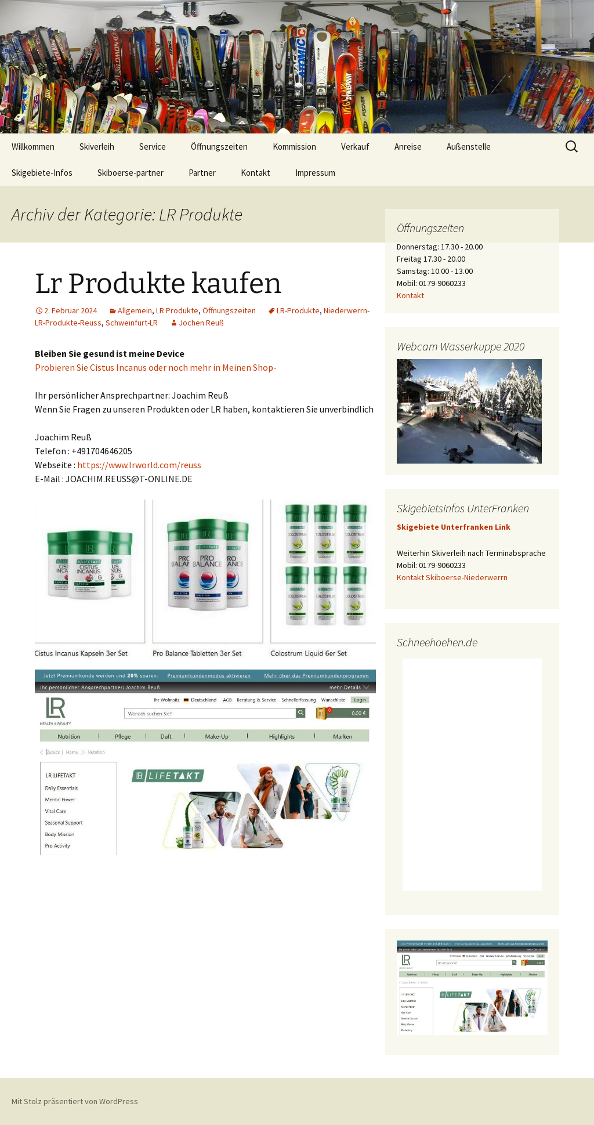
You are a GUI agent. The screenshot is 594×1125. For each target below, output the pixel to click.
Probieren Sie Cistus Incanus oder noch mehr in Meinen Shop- (156, 367)
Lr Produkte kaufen (158, 284)
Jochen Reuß (201, 322)
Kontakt (255, 172)
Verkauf (355, 146)
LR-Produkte (298, 310)
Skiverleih (96, 146)
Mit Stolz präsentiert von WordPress (75, 1101)
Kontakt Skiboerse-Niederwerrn (452, 577)
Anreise (408, 146)
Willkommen (33, 146)
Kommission (294, 146)
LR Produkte (177, 310)
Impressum (315, 172)
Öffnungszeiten (219, 146)
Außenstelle (469, 146)
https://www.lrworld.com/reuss (139, 465)
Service (152, 146)
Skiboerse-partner (130, 172)
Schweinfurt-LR (132, 322)
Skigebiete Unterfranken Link (453, 527)
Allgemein (135, 310)
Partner (202, 172)
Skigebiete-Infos (42, 172)
